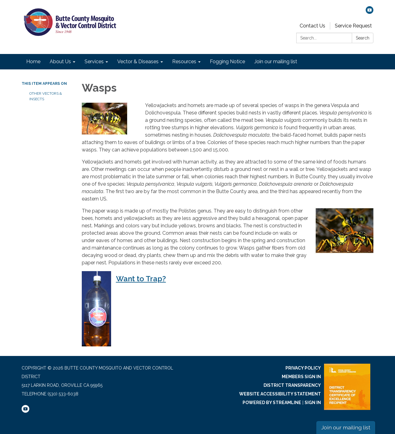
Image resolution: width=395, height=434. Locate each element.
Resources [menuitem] (184, 61)
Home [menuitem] (33, 61)
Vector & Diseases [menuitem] (138, 61)
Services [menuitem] (94, 61)
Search (362, 37)
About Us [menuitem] (60, 61)
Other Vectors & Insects (45, 96)
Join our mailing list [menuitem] (275, 61)
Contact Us (312, 26)
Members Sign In (301, 376)
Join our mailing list (345, 427)
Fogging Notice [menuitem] (227, 61)
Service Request (353, 26)
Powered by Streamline (272, 402)
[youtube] (369, 12)
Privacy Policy (303, 368)
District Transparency (292, 385)
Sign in (313, 402)
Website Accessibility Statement (280, 393)
